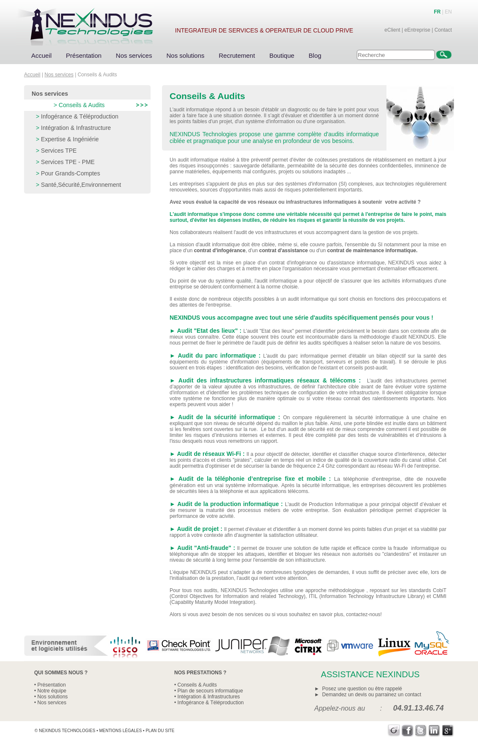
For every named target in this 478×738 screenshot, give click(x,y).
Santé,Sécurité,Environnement (81, 184)
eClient (392, 30)
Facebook (407, 731)
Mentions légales (120, 730)
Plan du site (160, 730)
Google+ (448, 731)
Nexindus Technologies (67, 730)
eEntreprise (417, 30)
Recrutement (237, 55)
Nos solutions (185, 55)
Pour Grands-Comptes (70, 173)
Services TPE (59, 150)
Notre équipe (52, 691)
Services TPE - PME (68, 162)
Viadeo (394, 731)
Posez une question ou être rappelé (362, 689)
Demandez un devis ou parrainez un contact (371, 695)
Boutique (281, 55)
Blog (315, 55)
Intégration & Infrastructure (76, 127)
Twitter (421, 731)
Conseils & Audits (82, 105)
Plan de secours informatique (210, 691)
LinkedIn (434, 731)
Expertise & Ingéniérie (70, 139)
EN (448, 12)
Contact (443, 30)
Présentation (83, 55)
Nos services (134, 55)
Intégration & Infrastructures (209, 697)
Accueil (41, 55)
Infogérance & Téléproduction (79, 116)
